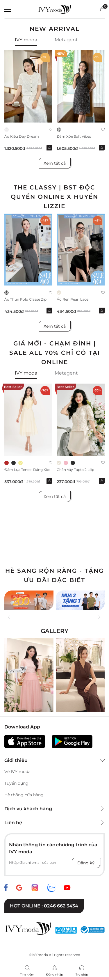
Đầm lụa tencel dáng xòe (27, 469)
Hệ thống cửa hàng (24, 794)
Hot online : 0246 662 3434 (44, 906)
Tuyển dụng (16, 783)
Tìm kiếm (27, 974)
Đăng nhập (54, 974)
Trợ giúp (82, 974)
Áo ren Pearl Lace (72, 299)
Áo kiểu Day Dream (21, 136)
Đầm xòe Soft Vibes (74, 136)
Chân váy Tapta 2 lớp (75, 469)
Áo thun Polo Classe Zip (25, 299)
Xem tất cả (55, 163)
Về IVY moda (17, 771)
